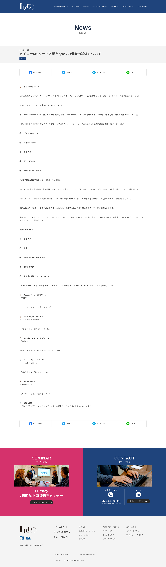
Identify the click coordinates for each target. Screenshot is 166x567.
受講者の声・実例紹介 (100, 6)
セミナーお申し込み (133, 531)
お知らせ (82, 527)
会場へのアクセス (128, 6)
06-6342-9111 (111, 501)
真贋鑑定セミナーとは (60, 6)
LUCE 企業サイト (60, 527)
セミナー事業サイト (61, 537)
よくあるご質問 (108, 535)
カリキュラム (75, 6)
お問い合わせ (142, 6)
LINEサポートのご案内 (134, 535)
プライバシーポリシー (61, 554)
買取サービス (115, 6)
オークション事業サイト (63, 532)
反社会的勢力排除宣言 (87, 554)
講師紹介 (86, 6)
